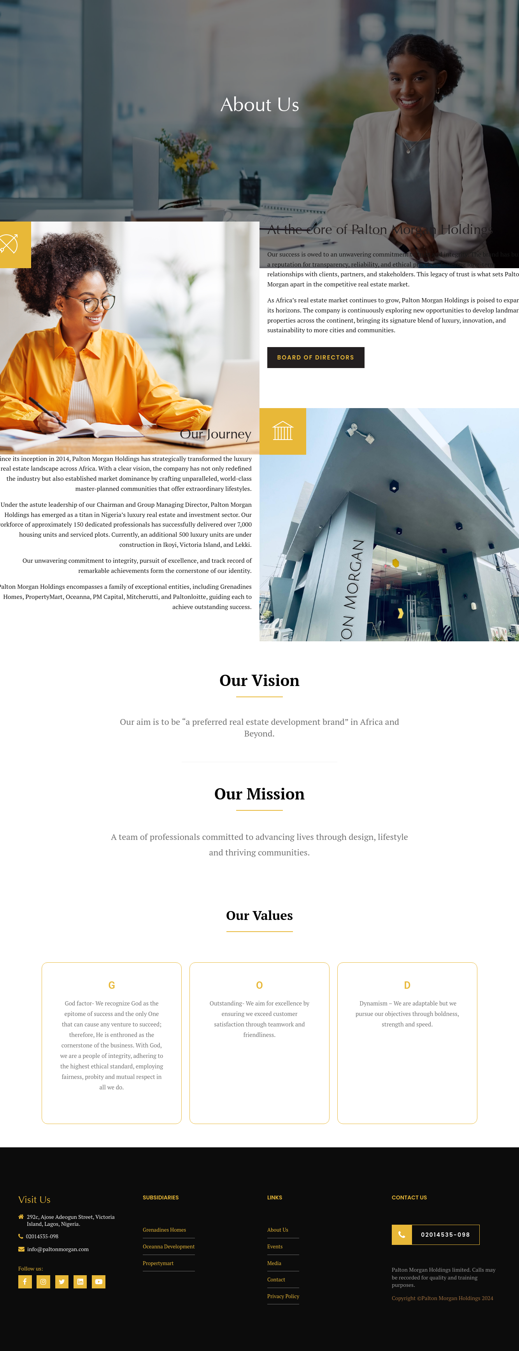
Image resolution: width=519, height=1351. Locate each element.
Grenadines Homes (165, 1229)
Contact (276, 1279)
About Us (278, 1229)
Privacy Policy (284, 1296)
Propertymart (159, 1263)
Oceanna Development (170, 1246)
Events (275, 1246)
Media (274, 1263)
